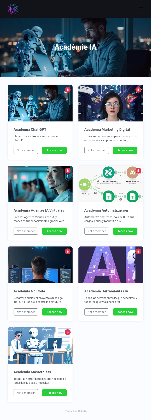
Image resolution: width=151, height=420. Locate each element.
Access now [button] (54, 150)
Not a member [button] (26, 150)
